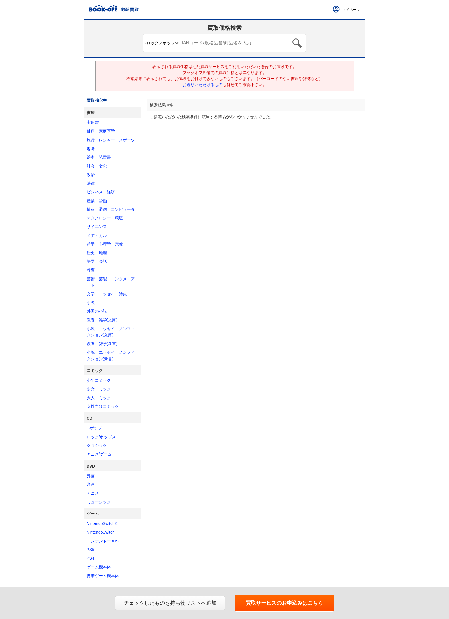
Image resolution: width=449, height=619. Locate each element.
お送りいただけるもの (202, 84)
